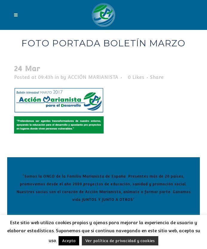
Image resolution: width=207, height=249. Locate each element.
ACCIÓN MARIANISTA (93, 77)
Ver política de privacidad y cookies (120, 241)
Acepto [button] (69, 241)
